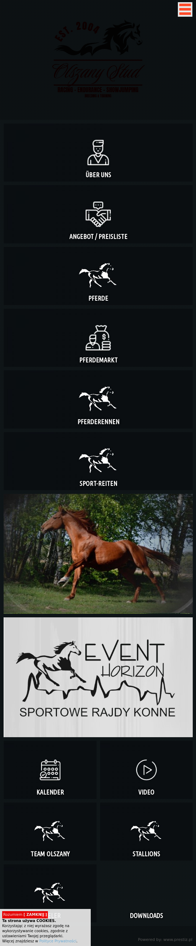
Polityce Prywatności (57, 941)
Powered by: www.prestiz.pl (165, 939)
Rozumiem (25, 915)
